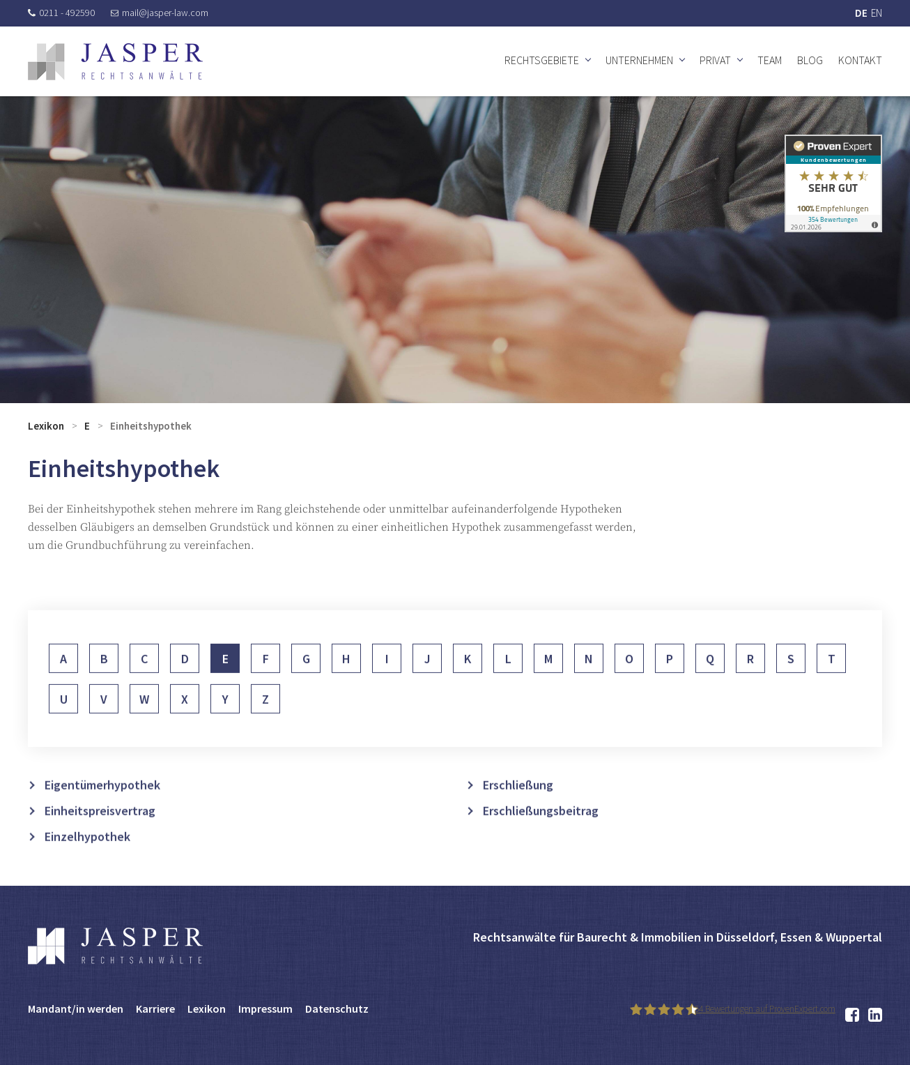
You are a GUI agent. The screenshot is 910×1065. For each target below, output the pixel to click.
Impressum (265, 1008)
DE (861, 13)
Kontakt (860, 60)
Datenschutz (337, 1008)
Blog (810, 60)
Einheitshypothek (151, 425)
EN (876, 13)
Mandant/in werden (75, 1008)
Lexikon (46, 425)
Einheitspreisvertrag (100, 830)
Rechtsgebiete (541, 60)
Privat (715, 60)
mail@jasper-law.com (159, 12)
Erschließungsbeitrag (541, 830)
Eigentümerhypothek (102, 804)
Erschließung (518, 804)
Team (769, 60)
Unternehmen (639, 60)
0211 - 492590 (61, 12)
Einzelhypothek (87, 855)
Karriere (155, 1008)
